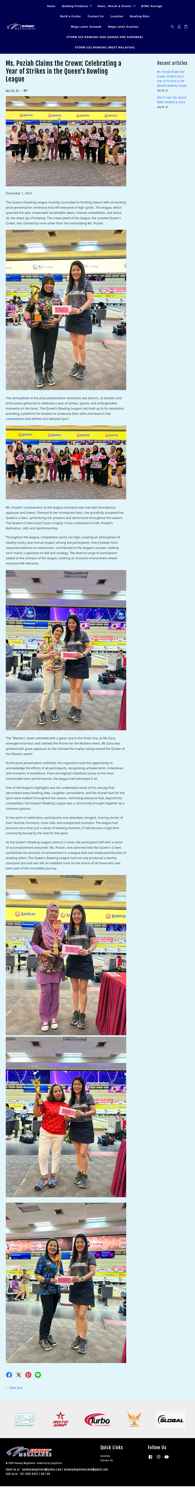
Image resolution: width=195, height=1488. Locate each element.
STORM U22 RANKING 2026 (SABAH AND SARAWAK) (104, 37)
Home (51, 6)
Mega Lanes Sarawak (86, 27)
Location (117, 17)
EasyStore (56, 1464)
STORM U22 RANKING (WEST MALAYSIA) (104, 48)
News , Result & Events (116, 6)
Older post (16, 1389)
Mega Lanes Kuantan (123, 27)
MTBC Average (152, 6)
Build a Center (70, 17)
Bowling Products (77, 6)
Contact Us (96, 17)
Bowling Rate (139, 17)
